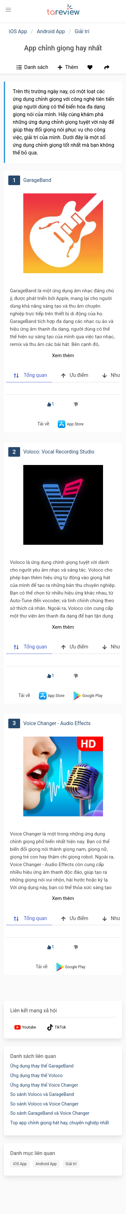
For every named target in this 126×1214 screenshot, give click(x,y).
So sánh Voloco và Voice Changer (44, 1104)
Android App (51, 31)
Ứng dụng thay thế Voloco (36, 1075)
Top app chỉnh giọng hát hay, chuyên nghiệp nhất (59, 1123)
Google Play (87, 696)
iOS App (18, 31)
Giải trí (82, 31)
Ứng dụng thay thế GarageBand (41, 1066)
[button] (8, 10)
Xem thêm (63, 355)
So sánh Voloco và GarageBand (42, 1094)
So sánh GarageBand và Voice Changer (49, 1113)
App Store (69, 424)
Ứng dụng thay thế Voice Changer (44, 1085)
